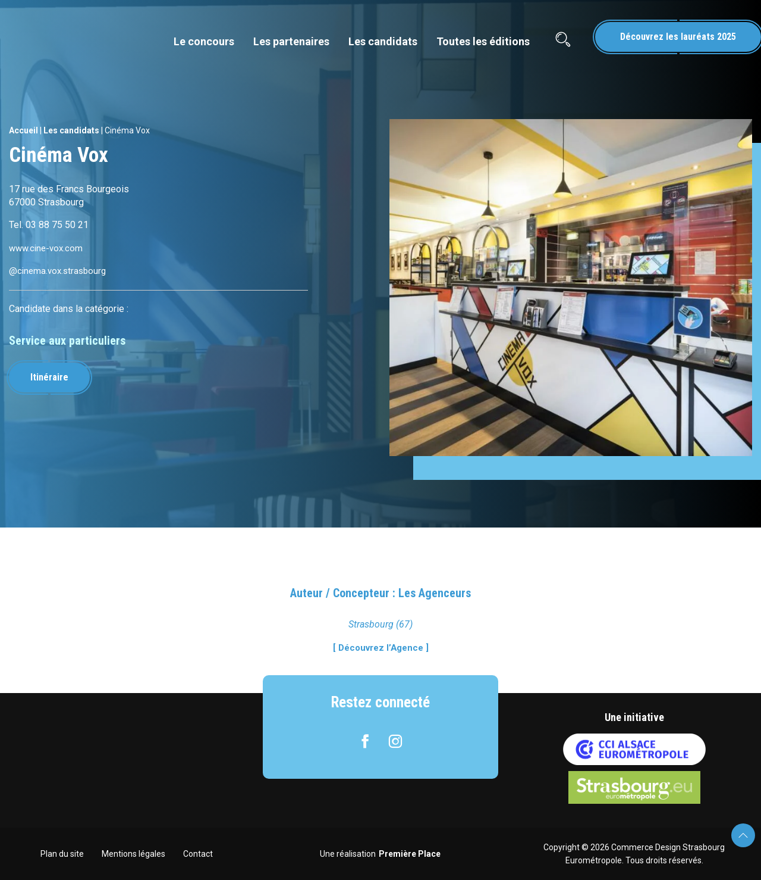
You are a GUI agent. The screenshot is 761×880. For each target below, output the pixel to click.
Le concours (204, 41)
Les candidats (382, 41)
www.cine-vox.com (48, 248)
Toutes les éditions (483, 41)
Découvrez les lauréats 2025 (678, 36)
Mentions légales (133, 854)
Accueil (23, 130)
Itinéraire (53, 377)
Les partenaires (291, 41)
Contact (198, 854)
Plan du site (62, 854)
